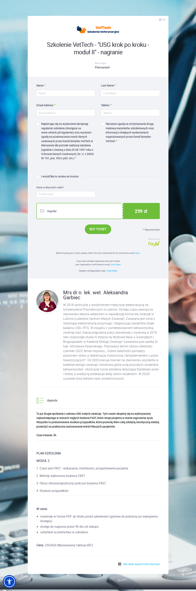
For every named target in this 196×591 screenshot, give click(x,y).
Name (39, 85)
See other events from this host (139, 564)
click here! (116, 264)
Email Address (44, 105)
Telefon (105, 105)
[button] (9, 581)
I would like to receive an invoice (57, 176)
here (137, 252)
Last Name (107, 85)
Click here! (112, 270)
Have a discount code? (50, 187)
